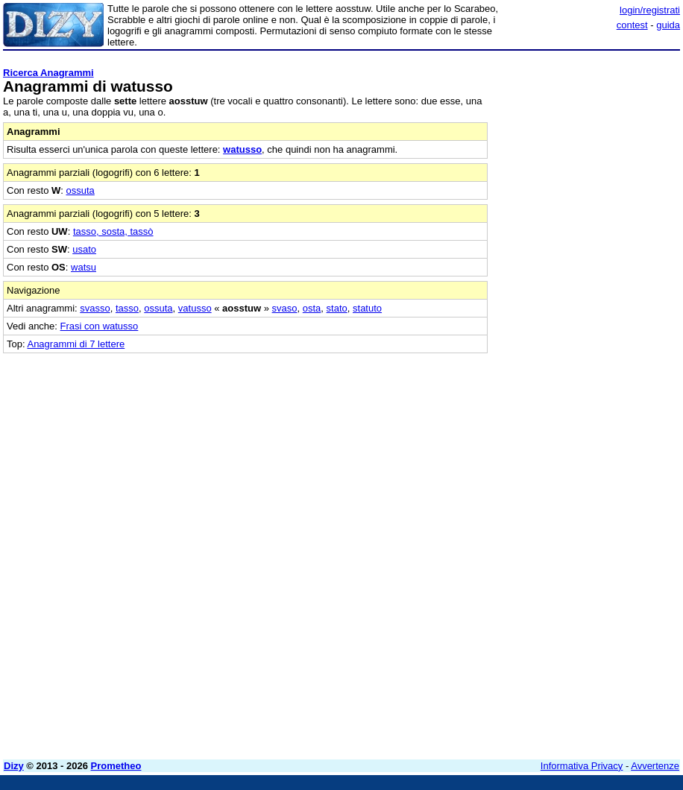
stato (337, 308)
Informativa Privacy (582, 765)
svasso (95, 308)
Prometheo (116, 765)
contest (632, 25)
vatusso (195, 308)
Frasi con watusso (99, 326)
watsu (83, 267)
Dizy (14, 765)
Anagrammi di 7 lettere (76, 344)
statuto (367, 308)
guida (668, 25)
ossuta (80, 190)
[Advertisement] (568, 446)
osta (312, 308)
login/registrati (650, 10)
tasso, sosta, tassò (113, 231)
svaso (285, 308)
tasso (127, 308)
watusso (242, 149)
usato (84, 249)
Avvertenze (655, 765)
